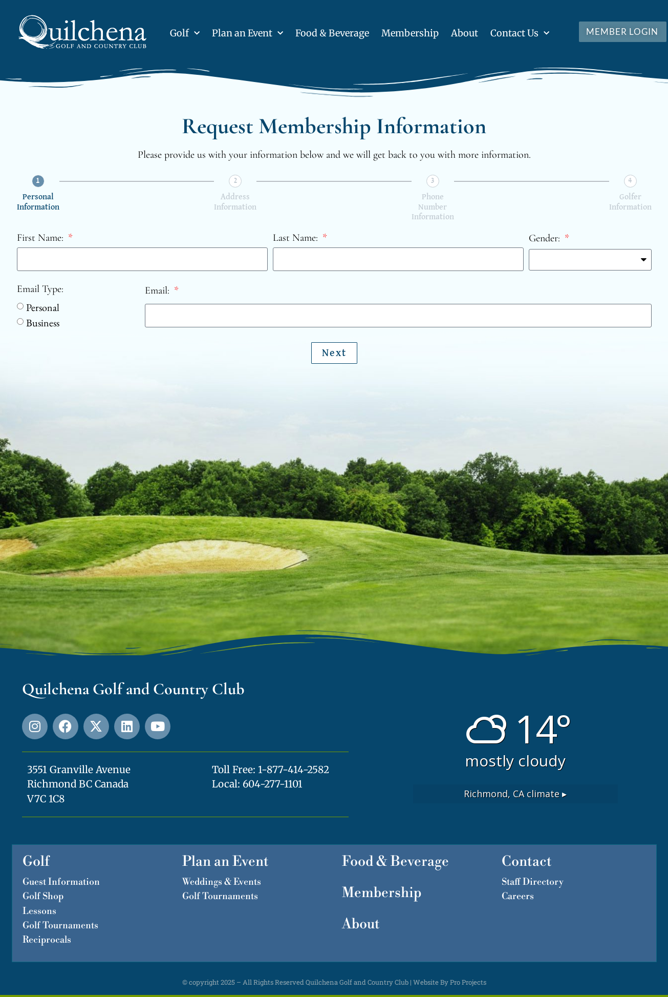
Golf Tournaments (60, 925)
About (464, 33)
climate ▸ (515, 793)
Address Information (235, 202)
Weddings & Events (221, 882)
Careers (518, 896)
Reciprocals (47, 940)
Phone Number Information (433, 207)
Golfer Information (630, 202)
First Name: (41, 238)
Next (334, 353)
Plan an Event (247, 33)
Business (42, 322)
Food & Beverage (332, 33)
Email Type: (40, 289)
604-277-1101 (273, 784)
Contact (527, 861)
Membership (410, 33)
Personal (42, 307)
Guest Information (61, 882)
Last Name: (296, 238)
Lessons (39, 911)
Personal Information (38, 202)
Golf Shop (43, 896)
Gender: (546, 238)
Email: (158, 291)
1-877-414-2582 (293, 769)
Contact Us (519, 33)
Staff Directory (533, 882)
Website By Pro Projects (449, 982)
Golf (185, 33)
